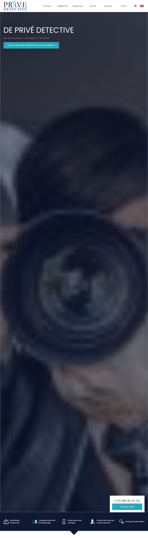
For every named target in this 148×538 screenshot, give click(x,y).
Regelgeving (77, 6)
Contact (123, 6)
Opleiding (108, 6)
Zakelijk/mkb (62, 6)
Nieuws (93, 6)
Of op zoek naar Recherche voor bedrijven (31, 45)
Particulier (47, 6)
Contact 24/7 (127, 507)
